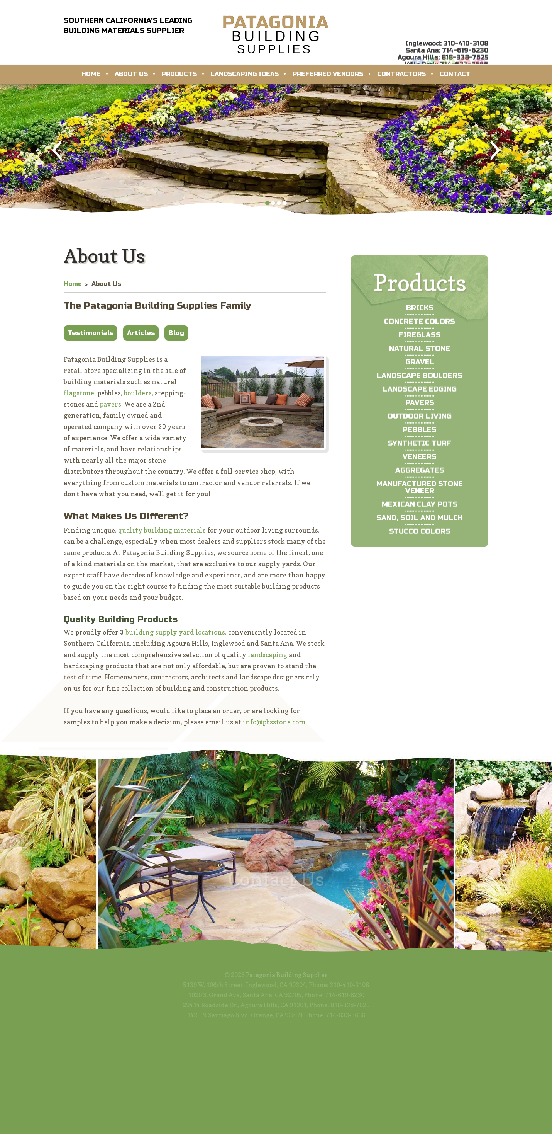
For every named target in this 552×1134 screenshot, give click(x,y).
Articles (141, 337)
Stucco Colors (419, 552)
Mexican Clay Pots (420, 525)
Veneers (420, 478)
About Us (131, 74)
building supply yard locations (175, 636)
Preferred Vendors (328, 74)
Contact (455, 74)
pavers (110, 408)
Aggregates (419, 491)
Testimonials (90, 337)
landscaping (267, 658)
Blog (176, 337)
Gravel (419, 383)
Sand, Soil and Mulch (419, 539)
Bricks (419, 329)
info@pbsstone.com (274, 726)
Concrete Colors (419, 343)
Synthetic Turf (419, 464)
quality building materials (162, 534)
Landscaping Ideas (245, 74)
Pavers (419, 424)
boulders (138, 397)
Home (91, 74)
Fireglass (420, 356)
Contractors (401, 74)
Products (179, 74)
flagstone (79, 397)
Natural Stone (419, 370)
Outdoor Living (420, 437)
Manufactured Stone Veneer (419, 508)
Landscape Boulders (419, 397)
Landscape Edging (420, 410)
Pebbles (420, 451)
